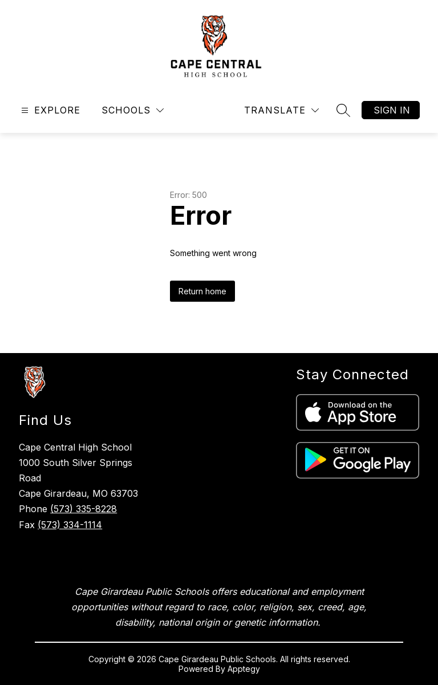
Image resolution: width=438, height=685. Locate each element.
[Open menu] (49, 110)
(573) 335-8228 (83, 508)
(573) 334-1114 (70, 524)
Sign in (392, 110)
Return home (202, 291)
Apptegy (244, 669)
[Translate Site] (281, 110)
